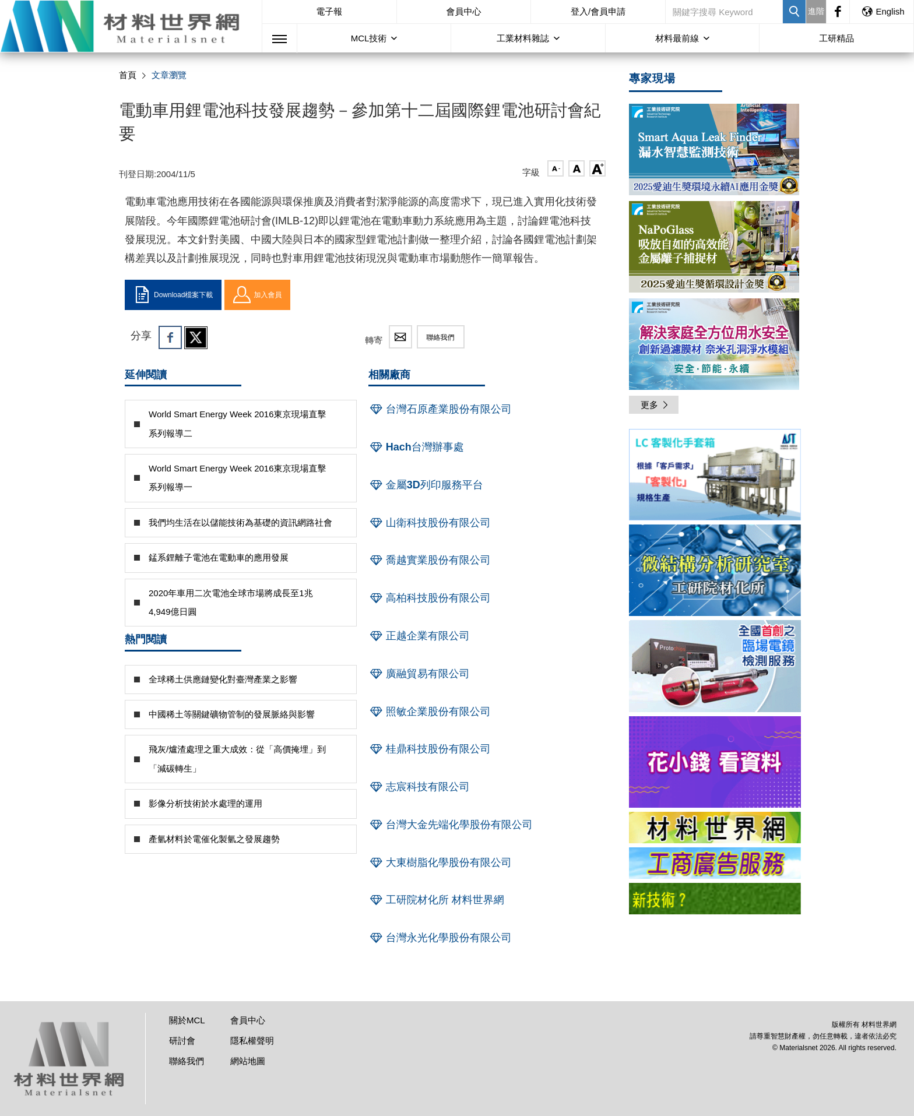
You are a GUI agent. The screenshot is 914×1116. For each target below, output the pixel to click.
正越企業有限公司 (419, 636)
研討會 (182, 1040)
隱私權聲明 (252, 1040)
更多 (655, 405)
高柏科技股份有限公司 (429, 598)
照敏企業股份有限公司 (429, 711)
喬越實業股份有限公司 (429, 560)
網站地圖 (247, 1061)
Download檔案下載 (173, 295)
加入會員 (257, 295)
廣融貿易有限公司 (419, 674)
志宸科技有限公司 (419, 787)
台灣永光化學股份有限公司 (440, 938)
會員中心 (463, 11)
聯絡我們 (441, 337)
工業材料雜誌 (523, 38)
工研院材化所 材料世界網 (436, 900)
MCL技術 (369, 38)
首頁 (127, 75)
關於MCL (187, 1020)
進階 (816, 11)
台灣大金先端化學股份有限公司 (450, 824)
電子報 (329, 11)
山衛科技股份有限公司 (429, 523)
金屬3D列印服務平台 (425, 485)
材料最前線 (677, 38)
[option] (715, 476)
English (882, 11)
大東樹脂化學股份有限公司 (440, 862)
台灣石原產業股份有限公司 (440, 409)
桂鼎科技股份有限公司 (429, 749)
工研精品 (836, 38)
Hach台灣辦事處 (416, 447)
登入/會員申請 (598, 11)
